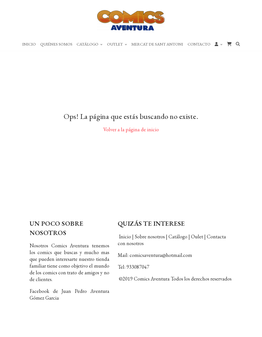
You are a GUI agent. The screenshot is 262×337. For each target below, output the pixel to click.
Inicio (29, 44)
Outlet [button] (117, 44)
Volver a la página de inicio (131, 129)
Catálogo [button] (90, 44)
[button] (218, 44)
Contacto (199, 44)
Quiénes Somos (56, 44)
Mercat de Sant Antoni (157, 44)
